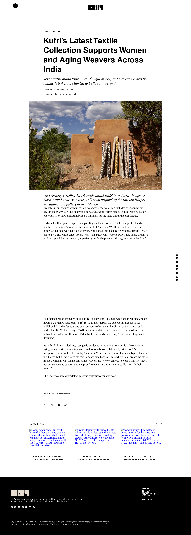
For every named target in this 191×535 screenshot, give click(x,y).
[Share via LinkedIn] (58, 404)
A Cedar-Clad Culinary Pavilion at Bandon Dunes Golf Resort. (139, 458)
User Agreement (97, 521)
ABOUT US (147, 488)
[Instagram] (177, 255)
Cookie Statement (37, 523)
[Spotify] (177, 277)
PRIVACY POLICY (149, 494)
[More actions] (146, 31)
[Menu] (15, 5)
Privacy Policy (23, 523)
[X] (177, 266)
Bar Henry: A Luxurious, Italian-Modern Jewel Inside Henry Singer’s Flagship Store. (49, 458)
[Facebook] (177, 262)
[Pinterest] (177, 280)
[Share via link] (65, 404)
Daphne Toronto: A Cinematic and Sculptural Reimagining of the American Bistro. (93, 458)
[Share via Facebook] (44, 404)
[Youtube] (30, 507)
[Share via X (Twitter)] (51, 404)
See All (159, 423)
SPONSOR (146, 492)
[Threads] (177, 258)
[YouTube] (177, 273)
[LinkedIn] (177, 269)
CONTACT (146, 496)
